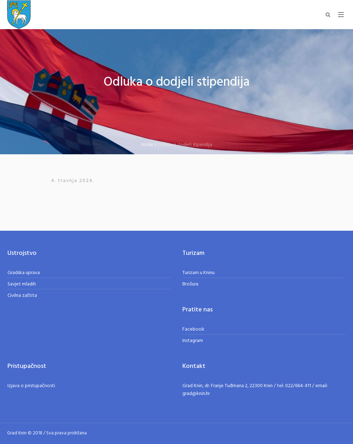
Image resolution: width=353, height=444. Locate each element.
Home (147, 145)
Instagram (192, 341)
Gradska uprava (23, 273)
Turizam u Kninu (198, 273)
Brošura (190, 284)
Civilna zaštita (22, 295)
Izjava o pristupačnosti (31, 386)
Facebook (193, 329)
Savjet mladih (21, 284)
